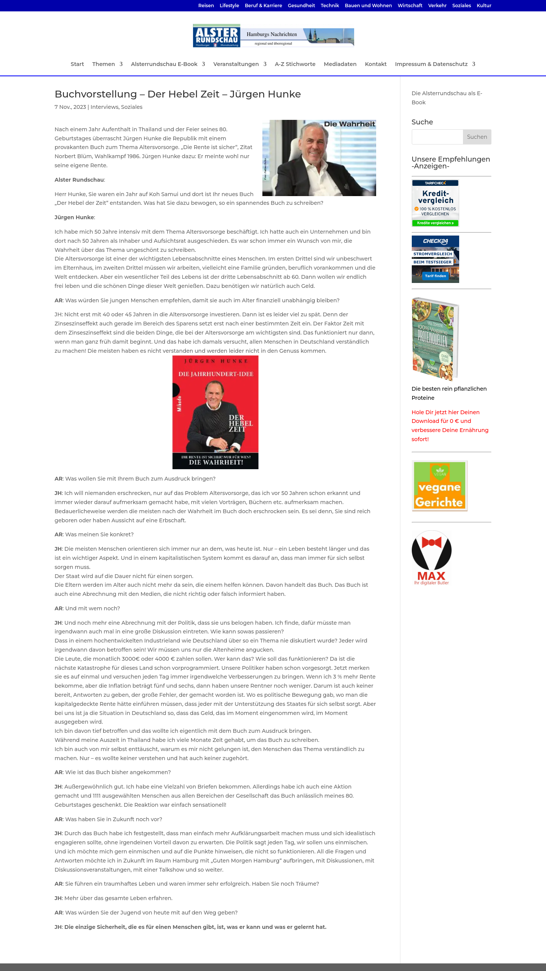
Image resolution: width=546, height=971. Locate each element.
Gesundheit (301, 5)
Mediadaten (340, 64)
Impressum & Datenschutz (431, 64)
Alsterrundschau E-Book (164, 64)
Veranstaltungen (236, 64)
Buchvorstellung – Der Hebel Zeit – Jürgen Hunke (178, 94)
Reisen (206, 5)
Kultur (484, 5)
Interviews (105, 107)
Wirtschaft (410, 5)
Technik (330, 5)
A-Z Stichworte (295, 64)
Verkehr (437, 5)
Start (77, 64)
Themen (104, 64)
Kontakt (376, 64)
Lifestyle (229, 5)
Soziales (461, 5)
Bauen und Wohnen (368, 5)
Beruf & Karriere (263, 5)
